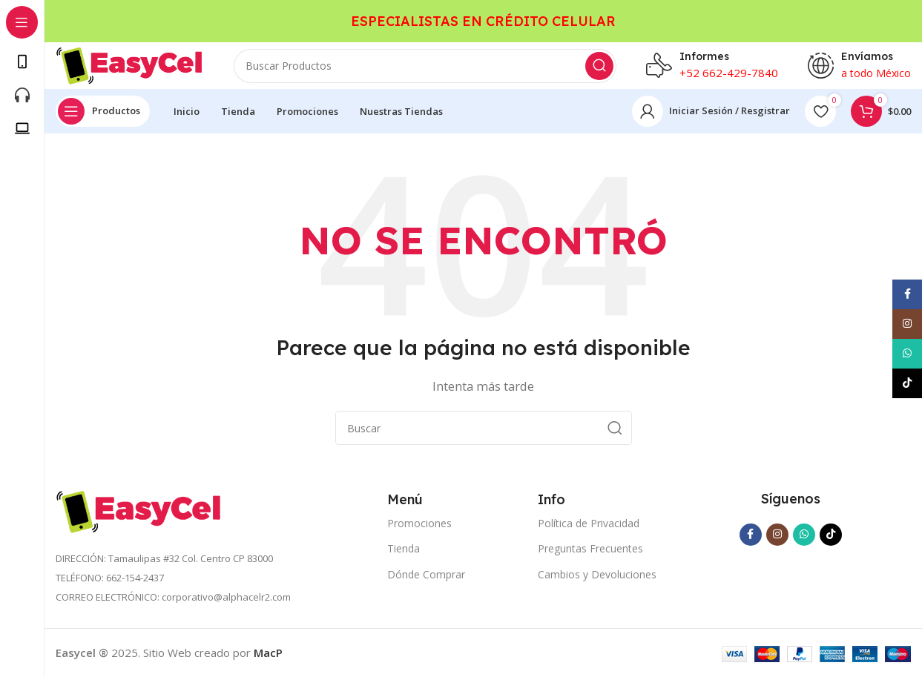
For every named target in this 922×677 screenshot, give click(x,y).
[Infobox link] (712, 59)
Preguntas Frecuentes (590, 548)
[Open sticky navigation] (102, 111)
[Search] (425, 59)
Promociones (419, 523)
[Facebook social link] (751, 535)
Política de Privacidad (588, 523)
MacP (268, 652)
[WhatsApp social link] (804, 535)
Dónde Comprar (426, 574)
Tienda (403, 548)
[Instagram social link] (777, 535)
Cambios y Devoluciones (597, 574)
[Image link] (139, 510)
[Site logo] (130, 57)
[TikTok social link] (831, 535)
